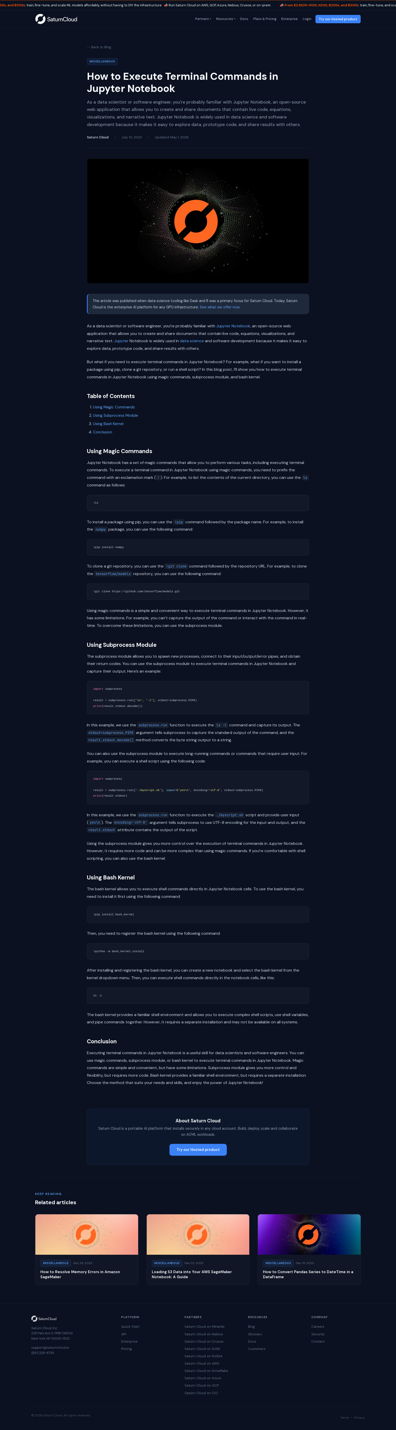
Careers (317, 1326)
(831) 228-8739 (42, 1353)
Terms (344, 1418)
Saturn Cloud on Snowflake (206, 1371)
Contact (318, 1341)
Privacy (359, 1418)
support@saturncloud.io (50, 1347)
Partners (201, 19)
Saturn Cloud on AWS (202, 1363)
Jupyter (121, 340)
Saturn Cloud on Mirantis (205, 1326)
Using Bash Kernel (108, 423)
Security (318, 1334)
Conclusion (102, 432)
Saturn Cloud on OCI (201, 1393)
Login (306, 19)
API (123, 1334)
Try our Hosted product (338, 19)
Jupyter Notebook (233, 326)
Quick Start (130, 1326)
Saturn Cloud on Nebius (204, 1334)
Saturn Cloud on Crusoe (204, 1341)
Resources (224, 19)
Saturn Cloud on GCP (202, 1385)
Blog (251, 1326)
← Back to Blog (99, 47)
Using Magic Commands (114, 407)
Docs (244, 19)
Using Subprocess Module (115, 415)
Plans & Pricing (264, 19)
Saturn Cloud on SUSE (202, 1349)
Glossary (255, 1334)
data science (192, 340)
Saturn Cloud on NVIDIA (203, 1356)
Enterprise (289, 19)
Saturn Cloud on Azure (203, 1378)
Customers (256, 1349)
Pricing (126, 1349)
